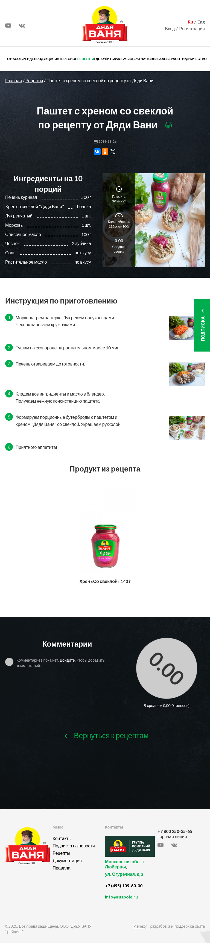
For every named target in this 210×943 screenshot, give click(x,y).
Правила (61, 867)
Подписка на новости (73, 845)
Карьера (167, 59)
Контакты (61, 838)
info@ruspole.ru (121, 896)
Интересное (65, 59)
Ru (190, 21)
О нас (12, 59)
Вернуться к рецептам (106, 735)
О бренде (25, 59)
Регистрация (192, 28)
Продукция (44, 59)
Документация (66, 860)
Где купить (104, 59)
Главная (13, 80)
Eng (201, 21)
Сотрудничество (191, 59)
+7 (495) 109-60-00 (123, 885)
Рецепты (85, 59)
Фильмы (122, 59)
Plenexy (140, 926)
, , (130, 871)
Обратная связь (145, 59)
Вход (170, 28)
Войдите (67, 660)
